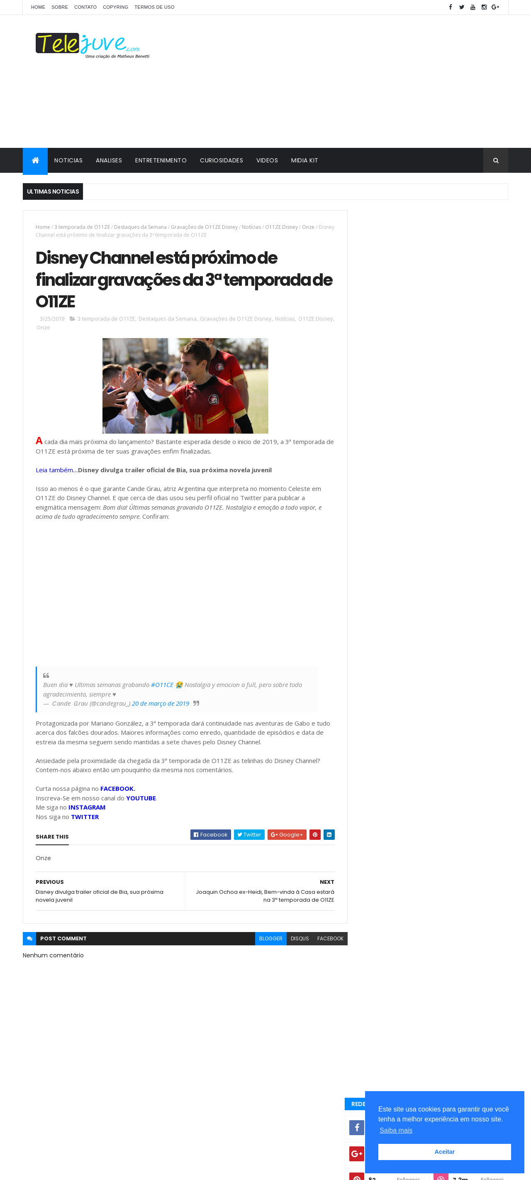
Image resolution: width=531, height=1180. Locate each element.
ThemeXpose (69, 1168)
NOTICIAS (68, 160)
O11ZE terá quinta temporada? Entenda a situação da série (450, 594)
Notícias (251, 227)
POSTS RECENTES (395, 694)
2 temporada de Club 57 (393, 863)
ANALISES (109, 160)
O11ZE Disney (281, 227)
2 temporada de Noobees (467, 863)
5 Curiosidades (382, 798)
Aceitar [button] (445, 1151)
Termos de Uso (154, 7)
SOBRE (59, 7)
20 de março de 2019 (160, 705)
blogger (264, 940)
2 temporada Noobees (390, 849)
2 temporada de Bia (455, 849)
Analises (374, 812)
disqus (294, 940)
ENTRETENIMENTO (161, 160)
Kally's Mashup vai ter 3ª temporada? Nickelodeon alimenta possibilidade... (448, 628)
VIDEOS (267, 160)
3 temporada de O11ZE (82, 227)
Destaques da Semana (140, 227)
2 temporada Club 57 (389, 770)
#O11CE (162, 686)
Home (38, 7)
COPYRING (115, 7)
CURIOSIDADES (221, 160)
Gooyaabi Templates (154, 1168)
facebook (324, 940)
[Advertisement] (357, 81)
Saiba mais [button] (396, 1130)
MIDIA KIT (305, 160)
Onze (308, 227)
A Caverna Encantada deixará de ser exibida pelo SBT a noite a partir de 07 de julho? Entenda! (448, 665)
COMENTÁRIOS (470, 694)
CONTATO (85, 7)
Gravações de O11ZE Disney (204, 227)
